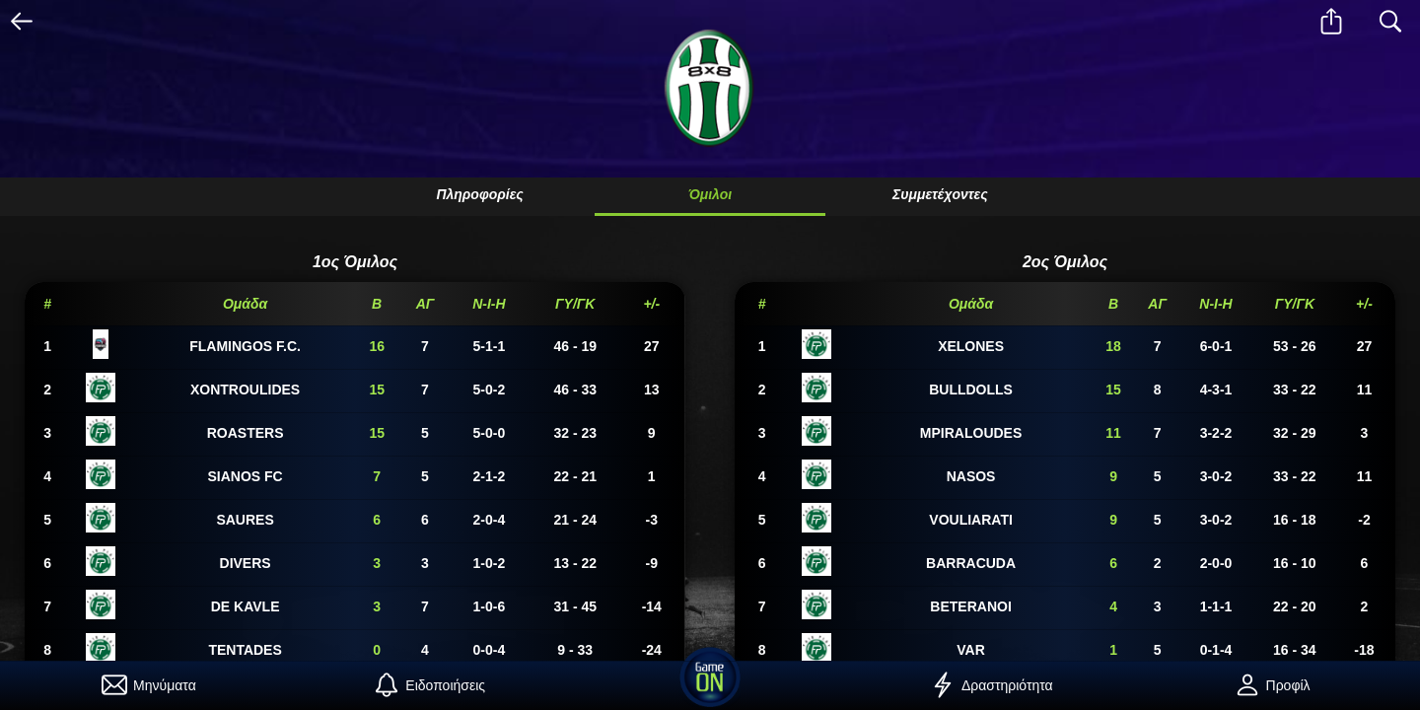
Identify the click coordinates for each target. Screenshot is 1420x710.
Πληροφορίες (479, 194)
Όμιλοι (710, 194)
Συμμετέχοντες (940, 194)
